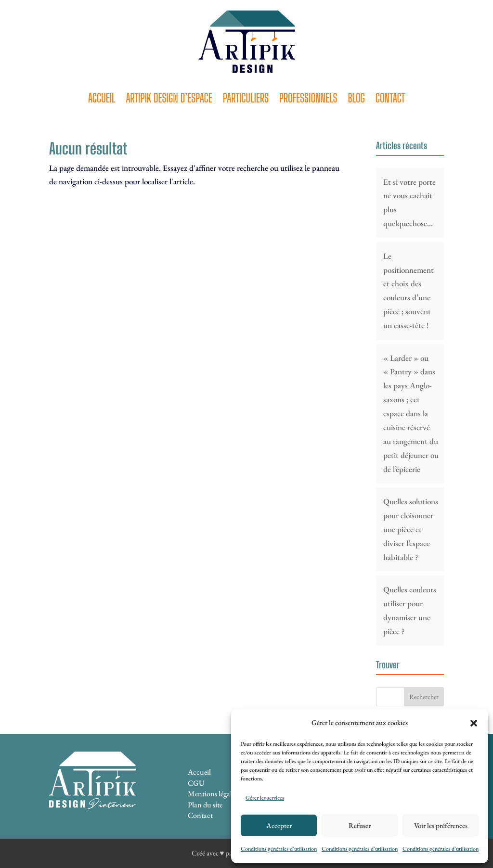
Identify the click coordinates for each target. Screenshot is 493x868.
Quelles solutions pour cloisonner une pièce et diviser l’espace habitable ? (410, 529)
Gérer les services (265, 798)
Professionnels (308, 100)
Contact (390, 100)
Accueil (102, 100)
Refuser (360, 825)
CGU (196, 783)
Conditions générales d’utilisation (279, 849)
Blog (356, 100)
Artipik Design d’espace (169, 100)
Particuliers (246, 100)
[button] (474, 723)
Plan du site (205, 805)
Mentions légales (212, 794)
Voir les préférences (440, 825)
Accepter (279, 825)
